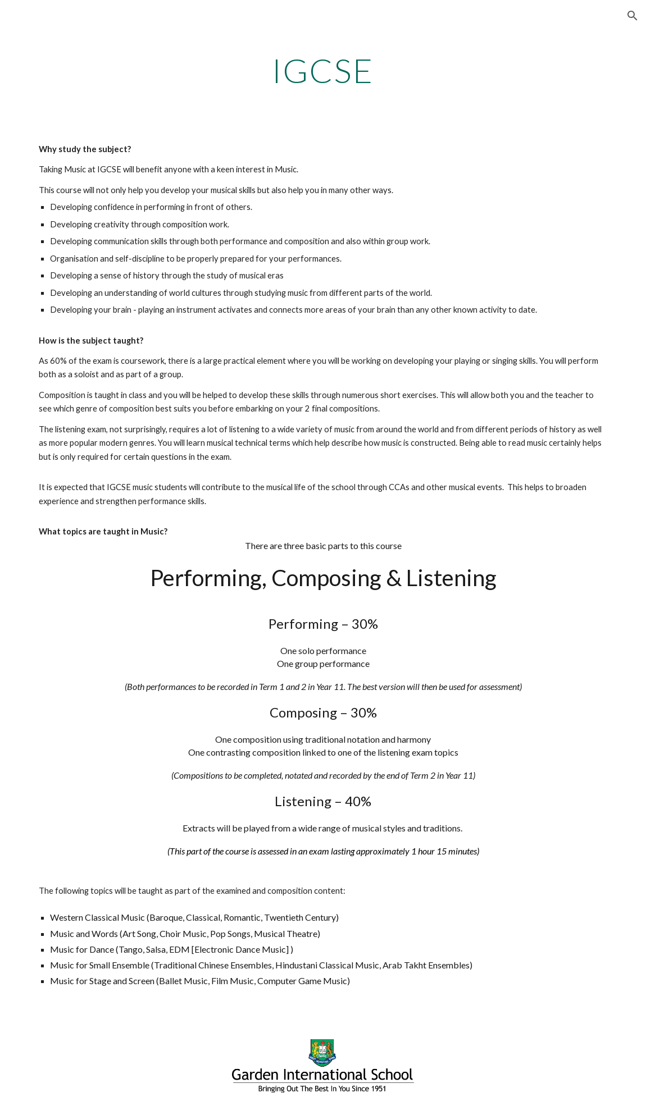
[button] (632, 15)
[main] (323, 70)
